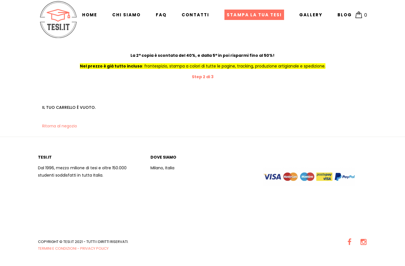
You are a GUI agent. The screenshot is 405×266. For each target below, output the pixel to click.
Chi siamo (126, 15)
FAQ (161, 15)
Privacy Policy (94, 248)
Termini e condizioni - (59, 248)
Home (89, 15)
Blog (345, 15)
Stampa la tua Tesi (254, 15)
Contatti (195, 15)
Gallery (310, 15)
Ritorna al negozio (59, 126)
